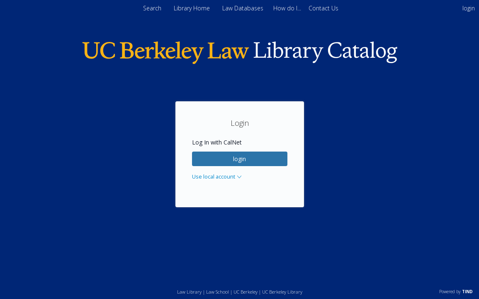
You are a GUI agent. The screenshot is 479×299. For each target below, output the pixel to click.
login (239, 159)
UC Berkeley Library (282, 292)
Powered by (456, 291)
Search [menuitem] (152, 8)
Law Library (189, 292)
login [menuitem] (468, 8)
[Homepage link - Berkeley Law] (239, 62)
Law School (217, 292)
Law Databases (243, 8)
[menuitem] (288, 8)
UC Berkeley (245, 292)
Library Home (193, 8)
